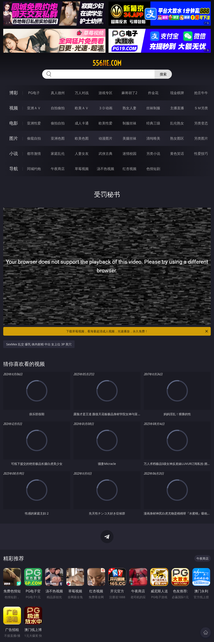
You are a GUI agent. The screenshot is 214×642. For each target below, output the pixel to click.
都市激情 (34, 153)
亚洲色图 (58, 138)
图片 (13, 138)
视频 (13, 108)
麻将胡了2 (129, 92)
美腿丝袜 (129, 138)
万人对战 (82, 92)
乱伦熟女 (177, 123)
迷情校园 (129, 153)
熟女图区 (177, 138)
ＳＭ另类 (201, 108)
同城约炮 (34, 168)
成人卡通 (82, 123)
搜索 (163, 74)
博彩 (13, 93)
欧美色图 (82, 138)
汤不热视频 (105, 168)
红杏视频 (129, 168)
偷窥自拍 (34, 138)
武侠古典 (105, 153)
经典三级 (153, 123)
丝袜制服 (153, 108)
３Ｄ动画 (105, 108)
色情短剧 (153, 168)
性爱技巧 (201, 153)
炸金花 (153, 92)
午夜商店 (58, 168)
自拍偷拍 (58, 108)
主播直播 (177, 108)
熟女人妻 (129, 108)
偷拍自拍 (58, 123)
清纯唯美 (153, 138)
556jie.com (107, 63)
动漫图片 (105, 138)
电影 (13, 123)
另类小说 (153, 153)
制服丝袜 (129, 123)
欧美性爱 (105, 123)
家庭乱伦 (58, 153)
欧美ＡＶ (82, 108)
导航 (13, 169)
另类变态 (201, 123)
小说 (13, 153)
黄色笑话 (177, 153)
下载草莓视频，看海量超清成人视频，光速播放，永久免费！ (137, 331)
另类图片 (201, 138)
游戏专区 (105, 92)
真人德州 (58, 92)
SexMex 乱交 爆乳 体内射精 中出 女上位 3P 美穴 (39, 344)
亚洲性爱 (34, 123)
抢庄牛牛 (201, 92)
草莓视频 (82, 168)
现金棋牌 (177, 92)
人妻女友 (82, 153)
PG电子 (34, 92)
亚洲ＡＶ (34, 108)
